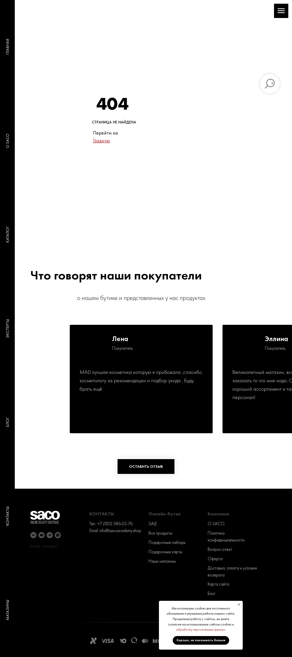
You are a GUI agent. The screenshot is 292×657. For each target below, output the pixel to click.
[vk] (33, 535)
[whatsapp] (58, 535)
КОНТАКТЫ (7, 516)
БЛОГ (7, 422)
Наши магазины (162, 561)
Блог (211, 593)
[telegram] (50, 535)
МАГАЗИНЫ (7, 610)
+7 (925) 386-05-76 (115, 523)
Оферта (215, 558)
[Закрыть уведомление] (239, 604)
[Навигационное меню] (281, 10)
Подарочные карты (165, 551)
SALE (153, 523)
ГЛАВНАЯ (7, 47)
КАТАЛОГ (7, 234)
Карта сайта (218, 584)
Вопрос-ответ (220, 549)
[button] (146, 466)
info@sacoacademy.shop (120, 530)
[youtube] (41, 535)
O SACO (7, 141)
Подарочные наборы (167, 542)
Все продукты (160, 533)
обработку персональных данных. (201, 629)
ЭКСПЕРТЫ (7, 328)
